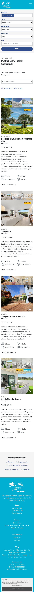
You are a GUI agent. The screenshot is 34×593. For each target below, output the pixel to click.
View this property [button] (9, 185)
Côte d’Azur (17, 524)
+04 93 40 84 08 (18, 566)
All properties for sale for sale (11, 88)
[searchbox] (14, 15)
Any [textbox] (3, 36)
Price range (5, 26)
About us (17, 539)
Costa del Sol (17, 509)
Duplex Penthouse (11, 471)
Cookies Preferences (17, 585)
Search (17, 49)
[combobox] (17, 15)
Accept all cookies (17, 589)
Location (4, 12)
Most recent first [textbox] (8, 81)
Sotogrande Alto (22, 463)
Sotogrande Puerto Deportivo (17, 466)
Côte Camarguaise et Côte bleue (17, 527)
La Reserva (10, 463)
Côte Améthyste (17, 529)
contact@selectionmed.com (17, 570)
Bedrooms (4, 33)
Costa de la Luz (17, 512)
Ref (2, 40)
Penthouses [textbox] (6, 22)
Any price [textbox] (5, 29)
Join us (17, 541)
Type (3, 19)
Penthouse (25, 471)
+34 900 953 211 (19, 568)
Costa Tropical (17, 514)
